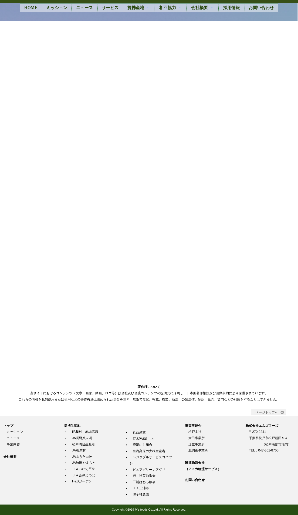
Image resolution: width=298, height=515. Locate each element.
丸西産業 (139, 432)
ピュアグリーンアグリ (149, 470)
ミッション (56, 7)
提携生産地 (72, 426)
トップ (8, 426)
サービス (110, 7)
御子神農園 (141, 494)
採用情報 (231, 7)
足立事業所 (196, 444)
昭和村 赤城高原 (85, 432)
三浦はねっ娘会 (144, 482)
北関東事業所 (198, 450)
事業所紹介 (193, 426)
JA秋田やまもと (83, 463)
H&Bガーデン (82, 481)
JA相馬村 (79, 450)
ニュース (84, 7)
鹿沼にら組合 (142, 445)
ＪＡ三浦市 (141, 488)
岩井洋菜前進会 (144, 476)
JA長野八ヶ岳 (82, 438)
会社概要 (10, 457)
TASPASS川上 (143, 439)
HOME (30, 7)
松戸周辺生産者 (83, 444)
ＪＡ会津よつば (83, 475)
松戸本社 (194, 432)
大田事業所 (196, 438)
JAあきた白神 (82, 457)
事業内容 (13, 444)
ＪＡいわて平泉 (83, 469)
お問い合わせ (261, 7)
